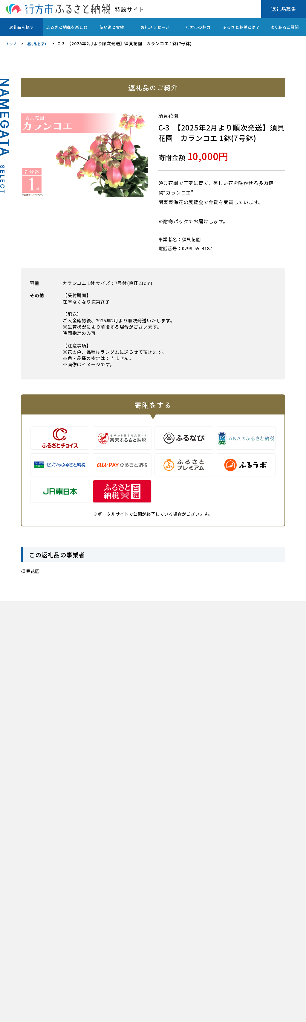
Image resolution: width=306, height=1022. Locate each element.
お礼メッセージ (155, 27)
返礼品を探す (21, 27)
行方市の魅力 (198, 27)
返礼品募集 (283, 9)
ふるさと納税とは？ (241, 27)
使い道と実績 (112, 27)
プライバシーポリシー (26, 1013)
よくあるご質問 (284, 27)
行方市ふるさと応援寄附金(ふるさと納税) (99, 1013)
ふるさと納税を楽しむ (66, 27)
